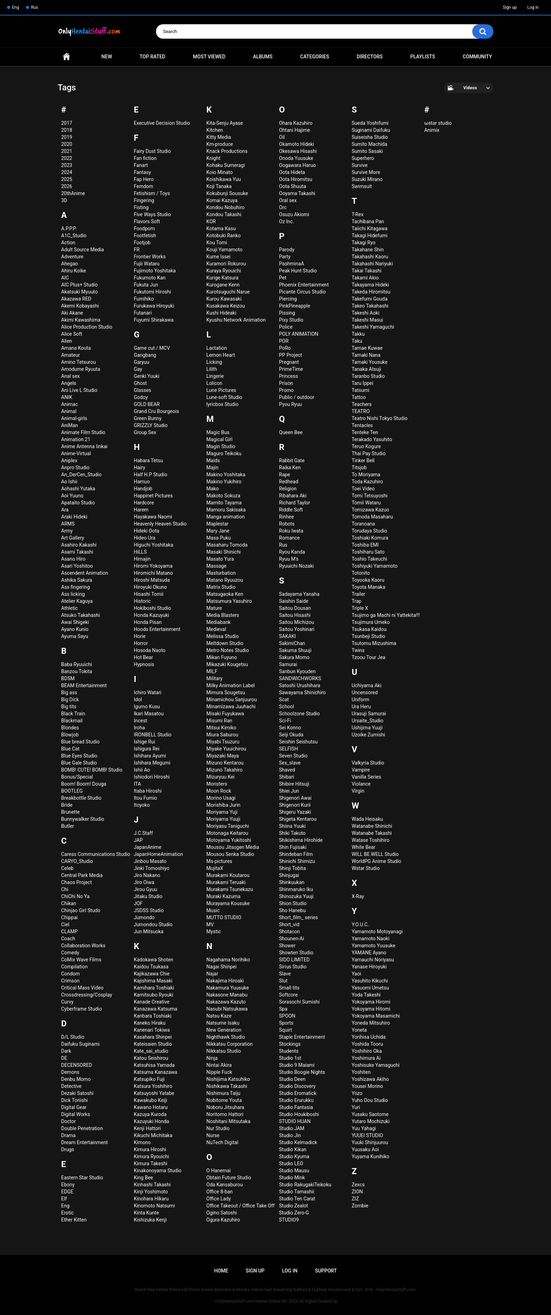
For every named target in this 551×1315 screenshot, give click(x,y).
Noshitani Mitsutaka (228, 1121)
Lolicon (214, 383)
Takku (358, 334)
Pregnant (289, 362)
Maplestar (217, 524)
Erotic (67, 1213)
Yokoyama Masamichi (376, 1016)
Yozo (357, 1093)
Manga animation (225, 517)
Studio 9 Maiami (297, 1065)
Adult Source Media (82, 249)
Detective (71, 1086)
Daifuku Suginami (80, 1044)
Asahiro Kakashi (79, 545)
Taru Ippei (363, 383)
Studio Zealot (293, 1205)
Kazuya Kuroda (150, 1114)
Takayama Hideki (370, 285)
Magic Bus (217, 432)
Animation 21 (75, 439)
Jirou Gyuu (145, 889)
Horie (140, 636)
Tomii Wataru (366, 502)
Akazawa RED (76, 299)
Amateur (70, 355)
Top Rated (152, 56)
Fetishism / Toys (152, 193)
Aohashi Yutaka (78, 488)
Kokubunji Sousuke (227, 193)
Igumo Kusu (147, 706)
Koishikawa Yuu (223, 179)
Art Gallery (72, 538)
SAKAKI (287, 636)
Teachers (362, 404)
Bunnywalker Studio (82, 819)
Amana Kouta (76, 348)
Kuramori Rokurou (226, 263)
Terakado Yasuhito (372, 439)
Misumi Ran (219, 720)
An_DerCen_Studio (81, 474)
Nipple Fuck (219, 1072)
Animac (69, 404)
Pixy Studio (291, 320)
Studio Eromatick (297, 1093)
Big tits (68, 706)
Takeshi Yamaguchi (373, 327)
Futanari (143, 313)
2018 (66, 130)
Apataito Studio (78, 502)
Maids (213, 460)
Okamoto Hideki (296, 144)
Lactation (216, 348)
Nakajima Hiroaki (225, 981)
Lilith (211, 369)
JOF (138, 903)
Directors (370, 56)
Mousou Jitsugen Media (232, 847)
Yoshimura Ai (366, 1058)
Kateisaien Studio (153, 1044)
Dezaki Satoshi (77, 1093)
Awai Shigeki (75, 622)
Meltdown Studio (224, 643)
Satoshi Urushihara (299, 685)
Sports (286, 1023)
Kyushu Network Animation (236, 320)
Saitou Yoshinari (297, 629)
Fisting (141, 207)
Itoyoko (142, 805)
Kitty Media (218, 137)
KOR (211, 221)
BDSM (67, 678)
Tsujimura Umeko (371, 622)
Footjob (142, 242)
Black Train (73, 713)
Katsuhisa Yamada (154, 1065)
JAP (138, 840)
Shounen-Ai (291, 938)
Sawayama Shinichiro (302, 692)
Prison (286, 383)
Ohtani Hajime (294, 130)
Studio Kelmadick (298, 1142)
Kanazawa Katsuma (155, 1009)
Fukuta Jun (146, 285)
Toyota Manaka (368, 587)
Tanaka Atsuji (366, 369)
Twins (358, 650)
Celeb (67, 868)
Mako (212, 488)
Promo (286, 390)
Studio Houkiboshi (299, 1114)
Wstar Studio (366, 868)
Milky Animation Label (230, 685)
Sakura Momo (294, 657)
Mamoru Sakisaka (226, 510)
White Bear (364, 847)
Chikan (68, 903)
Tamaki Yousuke (370, 362)
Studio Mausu (294, 1170)
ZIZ (355, 1198)
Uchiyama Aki (367, 685)
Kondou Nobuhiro (225, 207)
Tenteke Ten (365, 432)
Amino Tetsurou (78, 362)
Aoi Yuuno (72, 495)
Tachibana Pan (368, 221)
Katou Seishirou (151, 1058)
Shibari (286, 777)
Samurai (288, 664)
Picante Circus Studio (302, 292)
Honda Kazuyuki (151, 615)
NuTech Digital (222, 1142)
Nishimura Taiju (223, 1093)
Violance (361, 784)
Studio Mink (292, 1177)
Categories (314, 56)
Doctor (68, 1121)
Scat (284, 699)
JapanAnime (148, 847)
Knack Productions (226, 151)
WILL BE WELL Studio (375, 854)
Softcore (288, 995)
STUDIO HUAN (295, 1121)
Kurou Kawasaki (223, 299)
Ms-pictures (219, 861)
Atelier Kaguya (77, 601)
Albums (263, 56)
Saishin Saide (294, 601)
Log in (533, 7)
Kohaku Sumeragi (225, 165)
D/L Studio (72, 1037)
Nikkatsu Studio (223, 1051)
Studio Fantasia (296, 1107)
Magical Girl (219, 439)
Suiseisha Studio (370, 137)
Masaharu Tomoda (226, 545)
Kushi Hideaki (221, 313)
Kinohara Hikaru (151, 1198)
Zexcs (358, 1184)
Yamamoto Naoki (371, 938)
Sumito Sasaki (367, 151)
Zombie (360, 1205)
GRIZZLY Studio (151, 425)
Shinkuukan (291, 882)
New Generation (223, 1030)
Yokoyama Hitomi (371, 1009)
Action (68, 242)
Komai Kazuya (222, 200)
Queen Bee (291, 432)
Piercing (288, 299)
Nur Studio (217, 1128)
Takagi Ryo (364, 242)
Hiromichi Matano (153, 573)
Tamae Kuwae (367, 348)
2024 (66, 172)
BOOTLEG (72, 791)
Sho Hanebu (292, 910)
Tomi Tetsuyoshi (370, 495)
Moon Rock (218, 791)
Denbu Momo (76, 1079)
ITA (137, 784)
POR (284, 341)
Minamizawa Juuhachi (230, 706)
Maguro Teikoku (223, 453)
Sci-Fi (285, 720)
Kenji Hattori (147, 1128)
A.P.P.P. (69, 228)
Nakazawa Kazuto (226, 1002)
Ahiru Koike (73, 270)
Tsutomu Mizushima (374, 643)
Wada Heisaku (367, 819)
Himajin (142, 559)
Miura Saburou (222, 734)
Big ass (69, 692)
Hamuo (142, 481)
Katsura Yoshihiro (153, 1086)
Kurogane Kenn (223, 285)
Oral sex (288, 200)
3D (64, 200)
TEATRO (361, 411)
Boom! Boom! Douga (83, 784)
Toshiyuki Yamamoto (374, 566)
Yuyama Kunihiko (370, 1156)
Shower (287, 945)
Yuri (356, 1107)
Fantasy (142, 172)
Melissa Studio (222, 636)
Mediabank (218, 622)
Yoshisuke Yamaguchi (376, 1065)
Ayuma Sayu (74, 636)
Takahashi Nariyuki (372, 263)
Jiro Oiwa (144, 882)
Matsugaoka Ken (224, 594)
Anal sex (70, 376)
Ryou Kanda (292, 552)
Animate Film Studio (83, 432)
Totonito (361, 573)
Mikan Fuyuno (221, 657)
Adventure (72, 256)
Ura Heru (361, 706)
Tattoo (359, 397)
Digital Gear (73, 1107)
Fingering (144, 200)
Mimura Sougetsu (225, 692)
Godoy (141, 397)
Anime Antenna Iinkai (84, 446)
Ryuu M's (289, 559)
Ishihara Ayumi (150, 756)
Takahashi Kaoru (370, 256)
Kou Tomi (216, 242)
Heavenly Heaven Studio (160, 524)
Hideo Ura (144, 538)
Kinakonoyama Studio (158, 1170)
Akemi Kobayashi (80, 306)
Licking (214, 362)
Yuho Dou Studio (370, 1100)
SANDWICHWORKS (300, 678)
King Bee (143, 1177)
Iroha (139, 727)
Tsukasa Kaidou (369, 629)
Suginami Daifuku (371, 130)
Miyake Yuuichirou (226, 749)
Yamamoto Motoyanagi (377, 931)
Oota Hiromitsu (295, 179)
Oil (282, 137)
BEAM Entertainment (84, 685)
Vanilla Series (366, 777)
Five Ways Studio (152, 214)
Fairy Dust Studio (152, 151)
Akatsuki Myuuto (79, 292)
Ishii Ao (142, 770)
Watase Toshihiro (371, 840)
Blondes (70, 727)
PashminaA (291, 263)
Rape (284, 474)
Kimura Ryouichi (151, 1156)
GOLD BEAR (147, 404)
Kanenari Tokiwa (152, 1030)
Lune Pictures (221, 390)
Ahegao (69, 263)
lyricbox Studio (222, 404)
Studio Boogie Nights (302, 1072)
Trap (357, 601)
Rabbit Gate (292, 460)
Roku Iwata (291, 531)
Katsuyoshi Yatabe (154, 1093)
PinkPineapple (294, 306)
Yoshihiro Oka (367, 1051)
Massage (216, 566)
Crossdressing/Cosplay (86, 995)
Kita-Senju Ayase (224, 123)
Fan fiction (145, 158)
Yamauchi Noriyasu (373, 959)
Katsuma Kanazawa (155, 1072)
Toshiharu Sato (368, 552)
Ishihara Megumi (152, 763)
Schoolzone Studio (299, 713)
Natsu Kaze (218, 1016)
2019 (66, 137)
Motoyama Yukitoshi (228, 840)
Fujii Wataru (147, 263)
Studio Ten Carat (297, 1198)
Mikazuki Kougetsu (227, 664)
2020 (66, 144)
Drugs (67, 1149)
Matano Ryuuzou (224, 580)
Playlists (422, 56)
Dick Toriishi (74, 1100)
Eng (15, 7)
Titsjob (359, 467)
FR (137, 249)
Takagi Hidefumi (370, 235)
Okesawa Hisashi (298, 151)
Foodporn (144, 228)
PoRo (285, 348)
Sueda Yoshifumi (370, 123)
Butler (67, 826)
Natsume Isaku (222, 1023)
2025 (66, 179)
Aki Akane (72, 313)
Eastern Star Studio (82, 1177)
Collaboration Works (83, 945)
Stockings (289, 1044)
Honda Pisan (148, 622)
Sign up (510, 7)
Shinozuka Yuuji (296, 896)
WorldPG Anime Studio (376, 861)
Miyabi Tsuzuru (222, 741)
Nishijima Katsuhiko (228, 1079)
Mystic (213, 931)
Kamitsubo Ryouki (153, 995)
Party (285, 256)
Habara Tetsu (148, 460)
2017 (66, 123)
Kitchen (214, 130)
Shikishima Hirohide (301, 840)
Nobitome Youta (224, 1100)
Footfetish (145, 235)
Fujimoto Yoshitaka (155, 270)
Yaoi (356, 973)
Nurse (212, 1135)
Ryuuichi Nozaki (296, 566)
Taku (357, 341)
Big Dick (70, 699)
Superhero (363, 158)
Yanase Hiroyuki (369, 966)
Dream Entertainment (84, 1142)
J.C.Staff (143, 833)
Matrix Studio (220, 587)
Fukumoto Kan (150, 278)
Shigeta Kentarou (298, 819)
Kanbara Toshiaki (152, 1016)
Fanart (141, 165)
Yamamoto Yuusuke (373, 945)
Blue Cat (70, 749)
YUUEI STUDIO (367, 1135)
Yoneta (359, 1030)
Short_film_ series (298, 917)
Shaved (287, 770)
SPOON (287, 1016)
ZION (357, 1191)
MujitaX (214, 868)
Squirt (285, 1030)
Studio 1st (290, 1058)
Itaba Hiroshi (148, 791)
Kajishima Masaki (153, 981)
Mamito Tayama (223, 502)
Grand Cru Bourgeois (156, 411)
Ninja (212, 1058)
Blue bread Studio (80, 741)
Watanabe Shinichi (372, 826)
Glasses (142, 390)
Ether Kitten (73, 1220)
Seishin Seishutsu (298, 741)
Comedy (70, 952)
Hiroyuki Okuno (150, 587)
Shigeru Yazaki (295, 812)
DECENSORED (76, 1065)
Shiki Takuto (292, 833)
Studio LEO (291, 1163)
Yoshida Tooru (367, 1044)
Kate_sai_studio (151, 1051)
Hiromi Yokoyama (153, 566)
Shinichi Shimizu (297, 861)
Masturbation (220, 573)
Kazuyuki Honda (151, 1121)
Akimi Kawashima (81, 320)
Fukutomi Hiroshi (152, 292)
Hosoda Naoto (150, 650)
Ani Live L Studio (79, 390)
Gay (138, 369)
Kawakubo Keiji (150, 1100)
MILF (211, 671)
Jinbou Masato (150, 861)
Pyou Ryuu (290, 404)
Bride (66, 805)
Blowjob (70, 734)
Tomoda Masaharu (372, 517)
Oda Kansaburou (224, 1184)
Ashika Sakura (76, 580)
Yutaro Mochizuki (371, 1121)
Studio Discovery (297, 1086)
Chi (64, 889)
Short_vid (289, 924)
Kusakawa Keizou (225, 306)
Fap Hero (144, 179)
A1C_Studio (73, 235)
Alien (66, 341)
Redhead (288, 481)
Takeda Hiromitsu (371, 292)
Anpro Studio (75, 467)
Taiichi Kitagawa (370, 228)
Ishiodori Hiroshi (152, 777)
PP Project (290, 355)
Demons (70, 1072)
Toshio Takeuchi (369, 559)
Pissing (287, 313)
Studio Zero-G (294, 1213)
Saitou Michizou (296, 622)
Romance (289, 538)
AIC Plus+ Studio (79, 285)
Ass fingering (75, 587)
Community (477, 56)
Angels (68, 383)
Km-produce (219, 144)
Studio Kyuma (294, 1156)
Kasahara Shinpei (153, 1037)
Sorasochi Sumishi (299, 1002)
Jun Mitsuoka (149, 931)
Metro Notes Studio (227, 650)
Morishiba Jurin (223, 805)
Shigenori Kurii (295, 805)
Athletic (69, 608)
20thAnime (73, 193)
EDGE (67, 1191)
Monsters (216, 784)
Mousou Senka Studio (230, 854)
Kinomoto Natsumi (154, 1205)
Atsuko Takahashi (80, 615)
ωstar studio (438, 123)
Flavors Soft (147, 221)
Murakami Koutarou (227, 875)
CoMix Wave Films (81, 959)
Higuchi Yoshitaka (153, 545)
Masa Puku (218, 538)
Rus (34, 7)
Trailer (358, 594)
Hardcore (144, 502)
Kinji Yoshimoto (151, 1191)
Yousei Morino (367, 1086)
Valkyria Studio (368, 763)
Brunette (70, 812)
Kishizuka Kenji (150, 1220)
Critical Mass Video (82, 988)
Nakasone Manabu (226, 995)
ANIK (66, 397)
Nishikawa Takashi (226, 1086)
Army (67, 531)
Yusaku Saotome (370, 1114)
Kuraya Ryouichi (223, 270)
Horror (141, 643)
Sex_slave (289, 763)
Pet (282, 278)
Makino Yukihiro (223, 481)
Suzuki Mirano (367, 179)
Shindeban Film (296, 854)
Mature (214, 608)
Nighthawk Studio (225, 1037)
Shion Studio (293, 903)
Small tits (289, 988)
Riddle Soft (291, 510)
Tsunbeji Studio (368, 636)
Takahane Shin (368, 249)
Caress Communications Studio (95, 854)
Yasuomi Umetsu (370, 988)
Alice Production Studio (86, 327)
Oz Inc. (286, 221)
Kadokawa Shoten (153, 959)
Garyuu (141, 362)
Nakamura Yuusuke (227, 988)
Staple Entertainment (302, 1037)
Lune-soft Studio (224, 397)
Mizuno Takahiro (224, 770)
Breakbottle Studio (81, 798)
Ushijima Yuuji (367, 727)
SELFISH (288, 749)
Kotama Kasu (221, 228)
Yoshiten (361, 1072)
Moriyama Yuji (221, 812)
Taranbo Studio (368, 376)
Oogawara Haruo (297, 165)
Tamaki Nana (366, 355)
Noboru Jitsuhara (225, 1107)
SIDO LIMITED (294, 959)
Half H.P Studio (150, 474)
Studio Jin (290, 1135)
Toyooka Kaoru (368, 580)
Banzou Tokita (76, 671)
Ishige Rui (144, 741)
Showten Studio (296, 952)
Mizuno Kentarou (225, 763)
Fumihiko (144, 299)
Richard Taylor (294, 502)
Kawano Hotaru (151, 1107)
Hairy (139, 467)
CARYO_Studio (77, 861)
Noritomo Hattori (224, 1114)
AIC (65, 278)
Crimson (70, 981)
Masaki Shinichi (223, 552)
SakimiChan (292, 643)
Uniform (360, 699)
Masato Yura (220, 559)
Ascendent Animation (84, 573)
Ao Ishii (69, 481)
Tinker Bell (363, 460)
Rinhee (286, 517)
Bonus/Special (77, 777)
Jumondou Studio (153, 924)
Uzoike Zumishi (368, 734)
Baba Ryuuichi (76, 664)
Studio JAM (291, 1128)
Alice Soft (71, 334)
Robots (286, 524)
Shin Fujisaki (292, 847)
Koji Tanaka (219, 186)
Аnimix (431, 130)
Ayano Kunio (75, 629)
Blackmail (72, 720)
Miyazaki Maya (222, 756)
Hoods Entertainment (157, 629)
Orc (283, 207)
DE (64, 1058)
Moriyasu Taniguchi (227, 826)
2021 (66, 151)
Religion (288, 488)
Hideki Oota (147, 531)
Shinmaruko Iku (296, 889)
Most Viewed (209, 56)
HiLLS (140, 552)
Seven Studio (293, 756)
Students (288, 1051)
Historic (142, 601)
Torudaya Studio (369, 531)
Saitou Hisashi (295, 615)
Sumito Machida (369, 144)
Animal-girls (74, 418)
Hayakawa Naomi (153, 517)
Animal (69, 411)
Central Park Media (82, 875)
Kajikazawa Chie (152, 973)
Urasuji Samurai (369, 713)
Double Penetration (82, 1128)
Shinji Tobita (292, 868)
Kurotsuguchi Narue (227, 292)
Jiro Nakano (147, 875)
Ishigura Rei (147, 749)
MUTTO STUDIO (223, 917)
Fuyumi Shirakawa (154, 320)
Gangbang (145, 355)
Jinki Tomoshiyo (151, 868)
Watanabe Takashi (372, 833)
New (107, 56)
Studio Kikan (292, 1149)
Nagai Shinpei (221, 966)
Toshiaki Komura (370, 538)
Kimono (142, 1142)
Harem (141, 510)
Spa (283, 1009)
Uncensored (365, 692)
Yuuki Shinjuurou (370, 1142)
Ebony (67, 1184)
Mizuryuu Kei (220, 777)
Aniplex (69, 460)
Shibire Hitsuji (294, 784)
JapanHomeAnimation (158, 854)
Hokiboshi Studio (152, 608)
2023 (66, 165)
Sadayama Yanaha (299, 594)
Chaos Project (76, 882)
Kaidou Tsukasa (151, 966)
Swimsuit (362, 186)
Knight (213, 158)
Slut (283, 981)
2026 (66, 186)
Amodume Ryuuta (80, 369)
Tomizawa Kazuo (370, 510)
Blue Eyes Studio (79, 756)
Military (214, 678)
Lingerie (215, 376)
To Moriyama (366, 474)
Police (285, 327)
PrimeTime (291, 369)
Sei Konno (290, 727)
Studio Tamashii (296, 1191)
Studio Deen (292, 1079)
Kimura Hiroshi (150, 1149)
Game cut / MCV (152, 348)
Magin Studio (220, 446)
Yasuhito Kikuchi (370, 981)
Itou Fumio (145, 798)
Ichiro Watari (147, 692)
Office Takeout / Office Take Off (240, 1205)
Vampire (361, 770)
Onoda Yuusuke (296, 158)
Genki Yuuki (147, 376)
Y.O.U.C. (360, 924)
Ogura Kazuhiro (223, 1220)
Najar (212, 973)
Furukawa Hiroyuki (154, 306)
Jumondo (144, 917)
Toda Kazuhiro (367, 481)
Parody (286, 249)
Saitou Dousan (295, 608)
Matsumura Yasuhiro (229, 601)
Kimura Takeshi (150, 1163)
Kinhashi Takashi (152, 1184)
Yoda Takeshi (366, 995)
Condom (70, 973)
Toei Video (363, 488)
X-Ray (358, 896)
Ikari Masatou (149, 713)
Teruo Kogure (366, 446)
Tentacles (362, 425)
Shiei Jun (289, 791)
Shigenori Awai (295, 798)
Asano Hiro (73, 559)
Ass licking (73, 594)
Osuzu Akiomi (294, 214)
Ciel (65, 924)
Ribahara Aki (292, 495)
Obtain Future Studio (228, 1177)
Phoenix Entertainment (304, 285)
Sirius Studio (292, 966)
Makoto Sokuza (223, 495)
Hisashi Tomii (149, 594)
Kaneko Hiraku (150, 1023)
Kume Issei (218, 256)
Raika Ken (290, 467)
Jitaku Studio (148, 896)
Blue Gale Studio (79, 763)
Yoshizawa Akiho (370, 1079)
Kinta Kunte (146, 1213)
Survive (360, 165)
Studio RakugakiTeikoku (305, 1184)
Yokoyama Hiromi (371, 1002)
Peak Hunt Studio (298, 270)
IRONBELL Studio (152, 734)
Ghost (140, 383)
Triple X (360, 608)
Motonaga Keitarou (227, 833)
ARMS (67, 524)
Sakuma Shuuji (295, 650)
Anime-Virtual (76, 453)
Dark (66, 1051)
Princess (288, 376)
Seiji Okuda (291, 734)
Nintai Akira (219, 1065)
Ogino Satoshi (221, 1213)
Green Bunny (148, 418)
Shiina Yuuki (292, 826)
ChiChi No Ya (75, 896)
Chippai (69, 917)
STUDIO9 (289, 1220)
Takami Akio (365, 278)
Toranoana (363, 524)
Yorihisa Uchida (369, 1037)
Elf (64, 1198)
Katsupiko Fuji (149, 1079)
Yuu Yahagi (364, 1128)
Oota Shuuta (292, 186)
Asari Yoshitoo (77, 566)
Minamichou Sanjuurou (231, 699)
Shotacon (289, 931)
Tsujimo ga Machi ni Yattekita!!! (386, 615)
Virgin (358, 791)
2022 (66, 158)
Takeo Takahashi (370, 306)
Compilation (74, 966)
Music (213, 910)
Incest (140, 720)
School (286, 706)
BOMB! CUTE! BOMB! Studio (91, 770)
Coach (68, 938)
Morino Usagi (220, 798)
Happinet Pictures (153, 495)
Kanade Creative (151, 1002)
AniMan (69, 425)
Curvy (67, 1002)
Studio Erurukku (296, 1100)
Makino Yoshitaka (225, 474)
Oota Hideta (292, 172)
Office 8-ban (219, 1191)
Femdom (143, 186)
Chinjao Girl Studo (80, 910)
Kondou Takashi (223, 214)
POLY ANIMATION (298, 334)
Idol (138, 699)
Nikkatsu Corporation (229, 1044)
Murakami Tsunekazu (229, 889)
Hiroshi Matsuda (152, 580)
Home (66, 57)
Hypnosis (144, 664)
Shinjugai (289, 875)
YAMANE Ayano (369, 952)
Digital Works (75, 1114)
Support (326, 1271)
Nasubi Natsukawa (226, 1009)
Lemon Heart (220, 355)
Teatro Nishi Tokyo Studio (380, 418)
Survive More (366, 172)
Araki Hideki (74, 517)
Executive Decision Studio (162, 123)
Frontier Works (150, 256)
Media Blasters (222, 615)
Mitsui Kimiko (221, 727)
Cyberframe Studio (81, 1009)
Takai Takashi (367, 270)
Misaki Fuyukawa (225, 713)
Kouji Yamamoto (224, 249)
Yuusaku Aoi (365, 1149)
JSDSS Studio (149, 910)
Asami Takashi (77, 552)
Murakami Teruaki (225, 882)
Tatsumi (360, 390)
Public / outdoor (296, 397)
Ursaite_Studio (367, 720)
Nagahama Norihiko (228, 959)
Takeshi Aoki (366, 313)
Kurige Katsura (222, 278)
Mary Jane (217, 531)
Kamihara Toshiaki (154, 988)
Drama (68, 1135)
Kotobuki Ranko (223, 235)
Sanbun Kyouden (297, 671)
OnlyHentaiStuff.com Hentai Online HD (251, 1301)
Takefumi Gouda (370, 299)
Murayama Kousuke (227, 903)
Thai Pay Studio (369, 453)
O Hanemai (218, 1170)
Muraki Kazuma (223, 896)
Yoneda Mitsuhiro (371, 1023)
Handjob (143, 488)
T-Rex (358, 214)
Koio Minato (219, 172)
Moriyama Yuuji (223, 819)
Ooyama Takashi (297, 193)
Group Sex (145, 432)
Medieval (216, 629)
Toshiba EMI (365, 545)
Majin (212, 467)
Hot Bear (143, 657)
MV (210, 924)
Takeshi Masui (367, 320)
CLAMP (69, 931)
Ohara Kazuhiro (295, 123)
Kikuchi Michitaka (153, 1135)
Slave (285, 973)
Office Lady (218, 1198)
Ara (65, 510)
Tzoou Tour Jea (368, 657)
